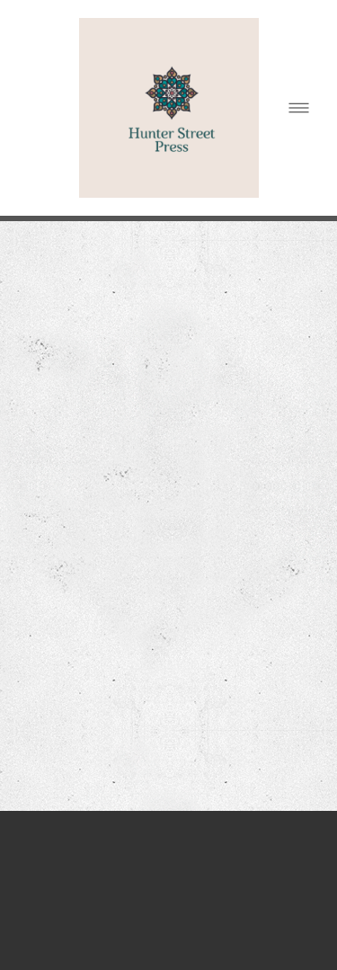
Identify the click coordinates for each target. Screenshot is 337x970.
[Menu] (299, 108)
